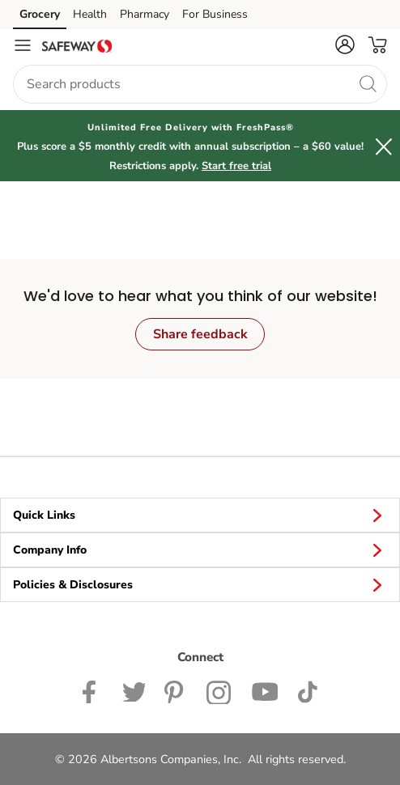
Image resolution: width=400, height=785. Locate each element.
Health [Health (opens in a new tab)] (90, 14)
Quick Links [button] (200, 515)
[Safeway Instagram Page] (219, 690)
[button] (345, 44)
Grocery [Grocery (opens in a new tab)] (39, 14)
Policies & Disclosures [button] (200, 584)
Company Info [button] (200, 549)
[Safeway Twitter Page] (133, 690)
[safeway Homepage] (77, 45)
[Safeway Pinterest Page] (175, 690)
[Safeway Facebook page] (92, 690)
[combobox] (200, 84)
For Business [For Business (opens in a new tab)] (215, 14)
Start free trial (236, 166)
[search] (367, 83)
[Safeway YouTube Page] (265, 690)
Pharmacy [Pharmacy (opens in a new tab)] (144, 14)
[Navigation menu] (22, 45)
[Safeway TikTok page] (307, 690)
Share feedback (200, 334)
